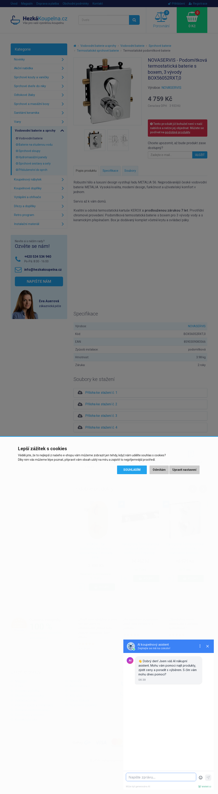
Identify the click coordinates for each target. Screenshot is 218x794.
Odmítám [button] (159, 469)
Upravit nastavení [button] (184, 469)
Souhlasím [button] (132, 469)
